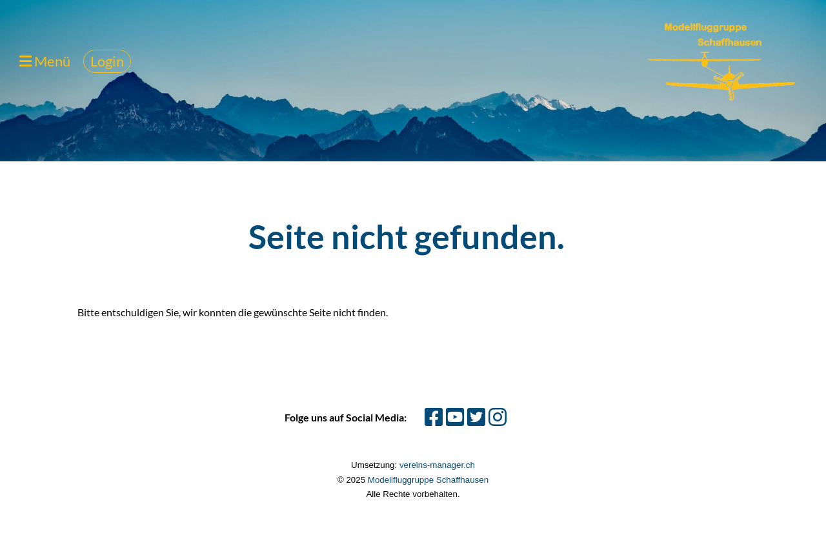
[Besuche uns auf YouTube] (455, 416)
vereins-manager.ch (437, 465)
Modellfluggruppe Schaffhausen (428, 480)
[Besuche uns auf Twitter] (476, 416)
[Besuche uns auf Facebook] (434, 416)
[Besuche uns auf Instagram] (498, 416)
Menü (44, 61)
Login (107, 61)
